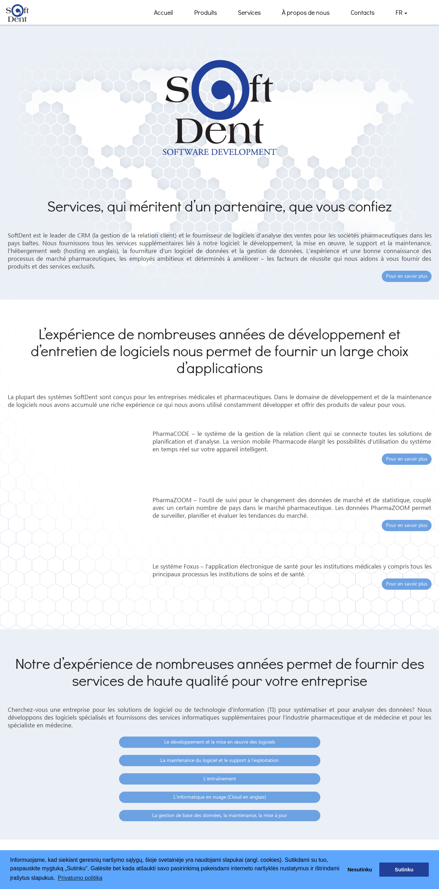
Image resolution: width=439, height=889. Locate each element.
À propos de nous (306, 12)
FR (401, 15)
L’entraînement (219, 779)
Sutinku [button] (404, 869)
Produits (205, 12)
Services (249, 12)
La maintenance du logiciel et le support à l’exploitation (219, 760)
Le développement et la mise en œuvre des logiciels (219, 742)
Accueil (163, 12)
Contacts (362, 12)
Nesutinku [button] (360, 869)
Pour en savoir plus (406, 276)
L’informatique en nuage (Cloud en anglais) (219, 797)
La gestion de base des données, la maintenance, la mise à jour (219, 815)
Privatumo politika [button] (80, 878)
